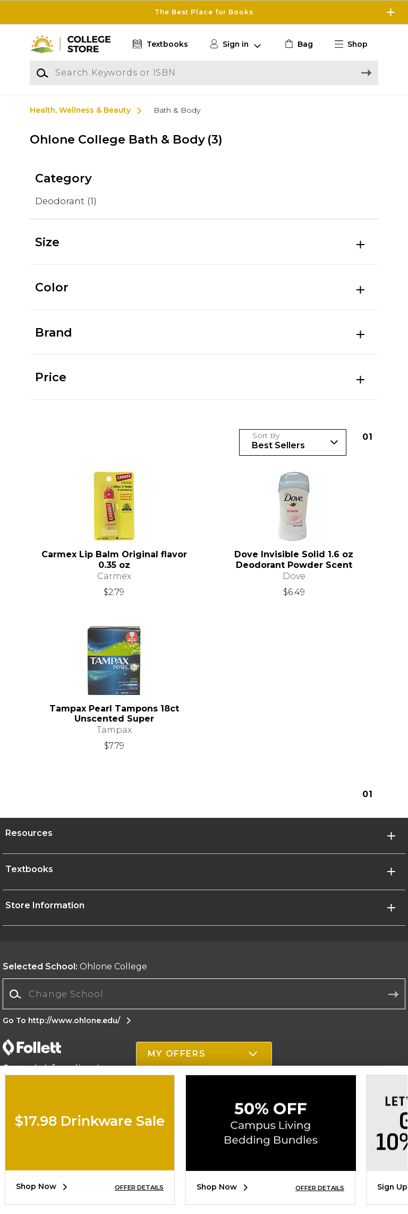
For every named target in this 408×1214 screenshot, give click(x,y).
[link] (298, 44)
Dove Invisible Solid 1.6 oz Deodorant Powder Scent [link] (293, 559)
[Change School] (204, 993)
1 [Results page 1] (367, 437)
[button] (355, 44)
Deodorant (66, 201)
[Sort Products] (292, 442)
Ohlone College (75, 966)
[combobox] (204, 994)
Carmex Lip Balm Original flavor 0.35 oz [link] (114, 559)
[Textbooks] (159, 44)
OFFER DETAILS (139, 1187)
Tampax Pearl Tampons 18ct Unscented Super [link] (114, 714)
